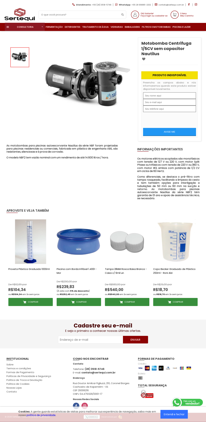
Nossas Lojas (14, 387)
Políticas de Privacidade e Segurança (28, 376)
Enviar (135, 340)
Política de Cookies (17, 384)
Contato (11, 391)
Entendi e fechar (174, 414)
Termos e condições (18, 368)
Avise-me (169, 131)
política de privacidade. (41, 415)
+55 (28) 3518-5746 (101, 4)
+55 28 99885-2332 (141, 4)
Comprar (33, 301)
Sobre (10, 364)
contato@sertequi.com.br (171, 4)
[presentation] (167, 118)
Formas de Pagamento (20, 372)
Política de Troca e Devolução (24, 380)
